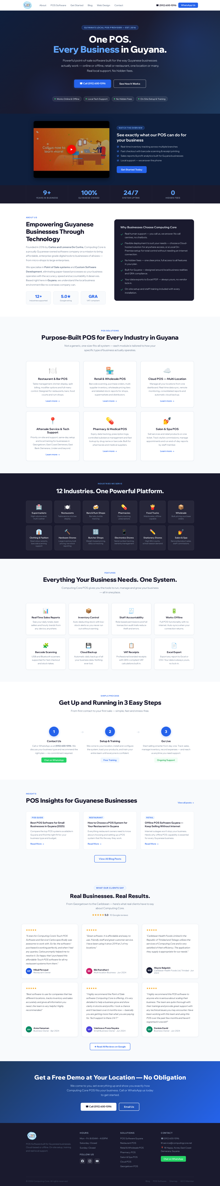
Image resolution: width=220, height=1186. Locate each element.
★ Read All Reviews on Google (110, 1046)
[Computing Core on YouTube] (97, 1161)
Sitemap (173, 1181)
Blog (90, 5)
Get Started (76, 5)
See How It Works (129, 83)
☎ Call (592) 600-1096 (93, 83)
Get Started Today (131, 169)
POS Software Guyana (131, 1138)
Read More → (37, 843)
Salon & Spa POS (129, 1157)
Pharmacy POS (128, 1152)
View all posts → (186, 802)
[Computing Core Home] (27, 5)
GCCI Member (187, 1181)
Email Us (129, 1106)
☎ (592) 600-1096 (166, 5)
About (42, 5)
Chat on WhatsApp (54, 760)
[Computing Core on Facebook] (82, 1161)
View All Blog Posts (110, 858)
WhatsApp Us (188, 5)
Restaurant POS (128, 1143)
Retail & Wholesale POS (132, 1147)
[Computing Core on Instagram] (90, 1161)
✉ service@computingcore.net (176, 1143)
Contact (118, 5)
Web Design (103, 5)
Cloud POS (125, 1161)
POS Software (58, 5)
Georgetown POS (129, 1166)
